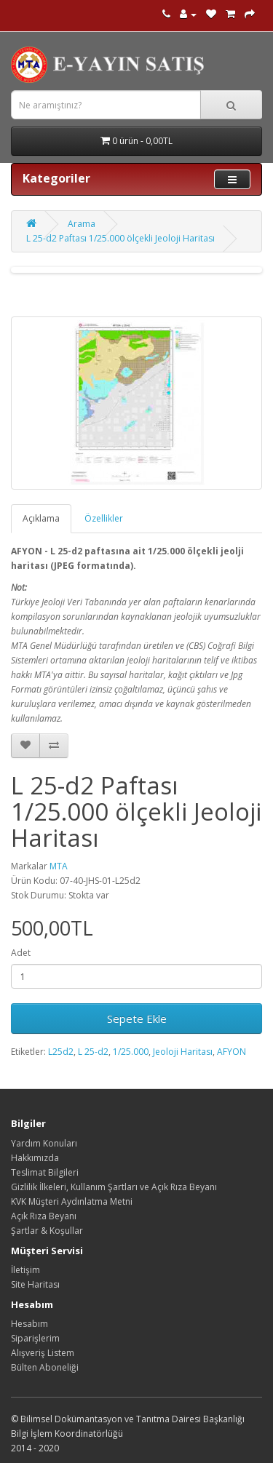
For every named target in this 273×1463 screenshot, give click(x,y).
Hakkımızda (35, 1158)
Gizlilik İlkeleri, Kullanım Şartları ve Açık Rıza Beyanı (114, 1187)
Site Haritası (35, 1284)
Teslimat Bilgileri (45, 1172)
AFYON (231, 1051)
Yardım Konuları (44, 1143)
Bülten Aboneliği (45, 1367)
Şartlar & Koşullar (47, 1230)
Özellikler (103, 518)
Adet (21, 952)
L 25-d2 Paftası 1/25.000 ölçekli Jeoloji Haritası (120, 238)
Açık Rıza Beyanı (43, 1216)
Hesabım (29, 1324)
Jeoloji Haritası (183, 1051)
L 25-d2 (93, 1051)
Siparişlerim (35, 1338)
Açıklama (41, 518)
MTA (59, 866)
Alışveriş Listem (42, 1353)
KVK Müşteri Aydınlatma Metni (71, 1201)
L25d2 (61, 1051)
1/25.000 (131, 1051)
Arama (81, 224)
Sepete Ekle (137, 1018)
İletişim (25, 1270)
